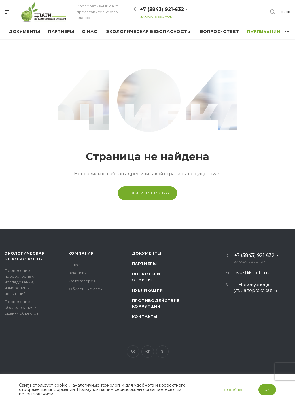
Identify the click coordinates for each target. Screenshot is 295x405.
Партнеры (144, 263)
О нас (74, 264)
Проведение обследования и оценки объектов (22, 307)
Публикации (147, 290)
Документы (147, 253)
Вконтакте (133, 351)
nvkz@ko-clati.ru (252, 272)
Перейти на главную (147, 193)
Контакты (145, 316)
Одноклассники (162, 351)
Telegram (147, 351)
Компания (81, 253)
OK (267, 390)
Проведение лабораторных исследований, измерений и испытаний (19, 282)
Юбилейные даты (85, 289)
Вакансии (77, 272)
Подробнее (232, 389)
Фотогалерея (82, 281)
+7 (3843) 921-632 (162, 9)
